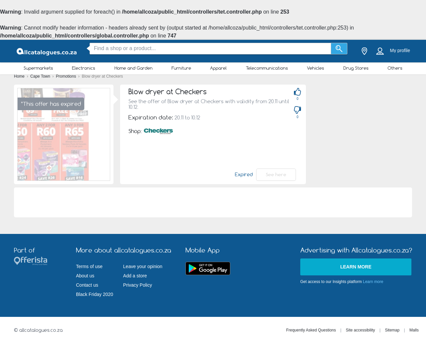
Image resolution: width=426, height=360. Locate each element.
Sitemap (392, 330)
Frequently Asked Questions (311, 330)
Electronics (83, 68)
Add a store (135, 275)
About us (85, 275)
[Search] (339, 48)
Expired (244, 175)
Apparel (218, 68)
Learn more (355, 266)
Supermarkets (38, 68)
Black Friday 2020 (94, 294)
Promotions (66, 76)
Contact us (87, 285)
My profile (400, 50)
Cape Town (40, 76)
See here (276, 175)
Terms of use (89, 266)
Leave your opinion (142, 266)
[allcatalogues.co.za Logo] (47, 51)
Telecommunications (267, 68)
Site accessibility (360, 330)
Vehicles (315, 68)
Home (20, 76)
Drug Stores (356, 68)
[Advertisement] (369, 131)
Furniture (181, 68)
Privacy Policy (137, 285)
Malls (414, 330)
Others (395, 68)
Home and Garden (133, 68)
